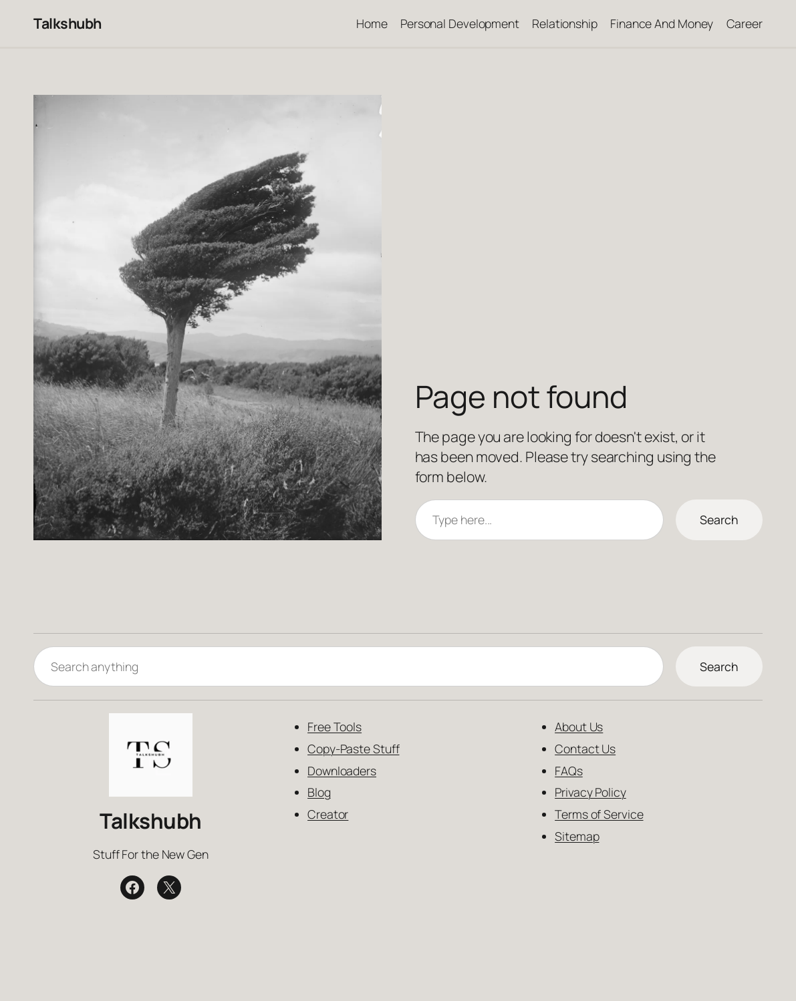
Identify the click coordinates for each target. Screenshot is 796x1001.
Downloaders (341, 770)
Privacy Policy (590, 792)
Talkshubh (67, 23)
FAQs (569, 770)
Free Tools (334, 727)
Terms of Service (599, 814)
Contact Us (585, 749)
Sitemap (577, 836)
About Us (579, 727)
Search (719, 520)
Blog (319, 792)
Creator (327, 814)
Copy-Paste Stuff (353, 749)
